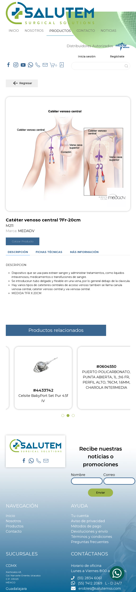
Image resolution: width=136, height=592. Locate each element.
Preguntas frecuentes (90, 542)
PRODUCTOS (60, 31)
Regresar (22, 83)
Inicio (10, 516)
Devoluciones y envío (89, 531)
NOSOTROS (34, 30)
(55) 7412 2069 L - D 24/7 (96, 583)
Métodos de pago (86, 526)
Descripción (18, 252)
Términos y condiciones (91, 537)
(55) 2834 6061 (89, 578)
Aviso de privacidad (88, 521)
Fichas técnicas (49, 252)
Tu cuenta (80, 516)
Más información (84, 252)
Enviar (100, 492)
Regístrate (117, 56)
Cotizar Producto (22, 241)
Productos (15, 526)
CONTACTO (86, 30)
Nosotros (13, 521)
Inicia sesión (86, 56)
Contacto (14, 531)
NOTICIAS (108, 30)
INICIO (14, 30)
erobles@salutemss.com (96, 588)
